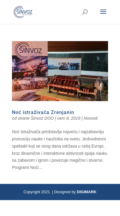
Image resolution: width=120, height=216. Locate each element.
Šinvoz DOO (42, 118)
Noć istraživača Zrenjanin (43, 112)
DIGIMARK (87, 192)
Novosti (91, 118)
